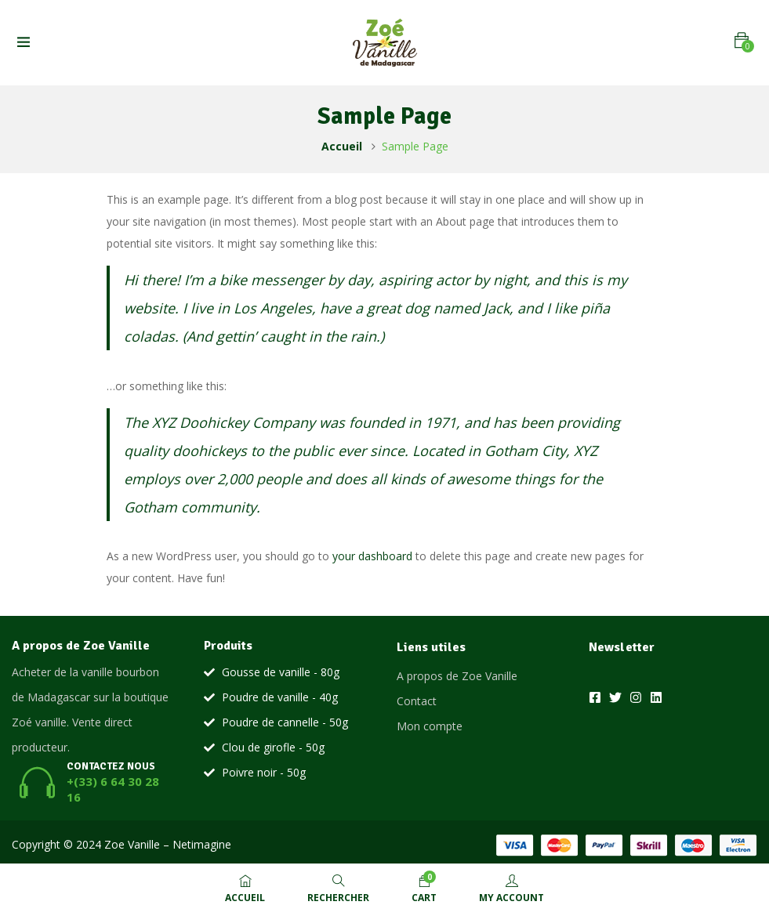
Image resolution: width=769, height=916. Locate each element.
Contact (417, 700)
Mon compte (429, 726)
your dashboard (372, 556)
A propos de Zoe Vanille (457, 675)
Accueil (341, 146)
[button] (741, 40)
